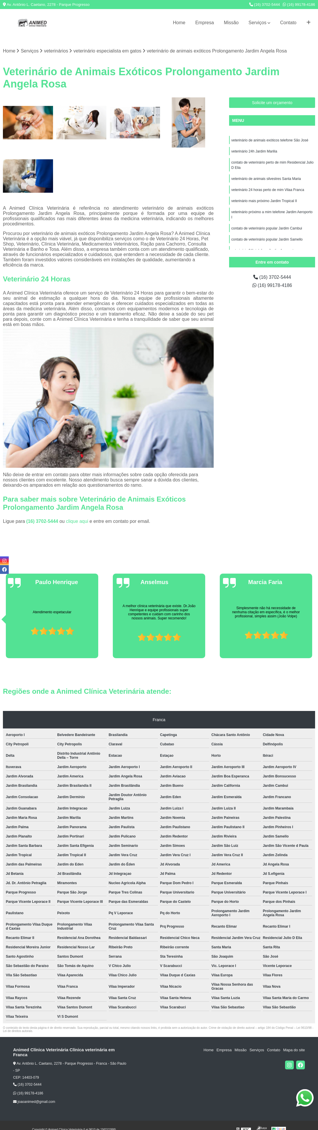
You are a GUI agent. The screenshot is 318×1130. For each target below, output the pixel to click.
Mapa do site (294, 1050)
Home (179, 22)
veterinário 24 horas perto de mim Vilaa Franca (267, 190)
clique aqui (77, 521)
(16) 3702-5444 (264, 4)
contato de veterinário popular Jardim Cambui (266, 228)
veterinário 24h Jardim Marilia (254, 151)
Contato (288, 22)
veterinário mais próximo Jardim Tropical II (264, 201)
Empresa (204, 22)
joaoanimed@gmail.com (34, 1102)
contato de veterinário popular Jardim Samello (267, 239)
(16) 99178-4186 (299, 4)
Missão (231, 22)
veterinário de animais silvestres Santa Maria (266, 179)
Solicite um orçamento (272, 102)
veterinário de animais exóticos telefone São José (269, 140)
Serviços (257, 22)
